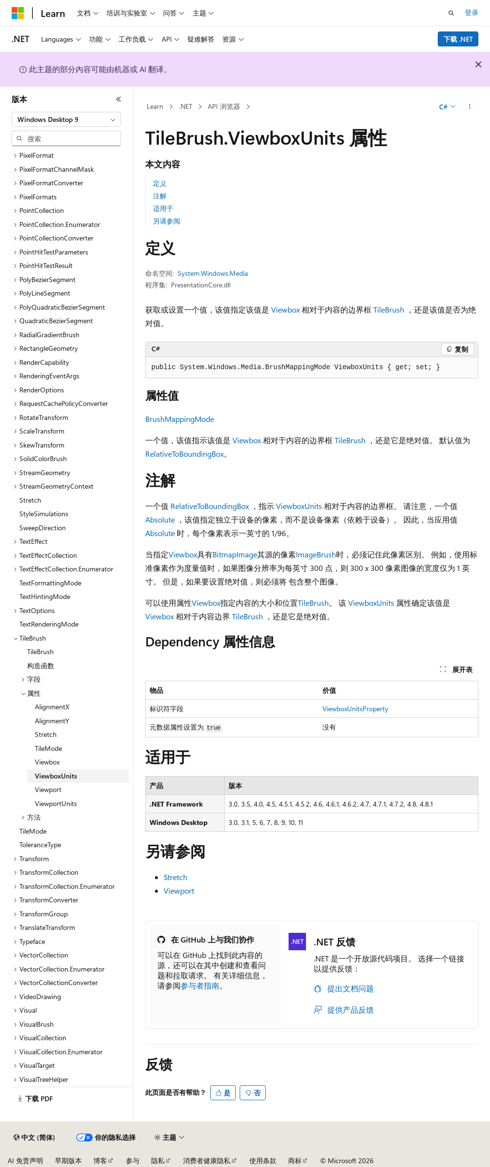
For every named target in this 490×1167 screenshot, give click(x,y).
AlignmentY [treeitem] (52, 720)
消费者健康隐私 (206, 1160)
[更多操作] (469, 107)
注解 (160, 195)
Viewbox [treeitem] (47, 761)
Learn (155, 106)
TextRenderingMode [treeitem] (48, 623)
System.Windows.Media (213, 273)
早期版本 (68, 1160)
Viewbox (285, 309)
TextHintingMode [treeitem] (44, 596)
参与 (132, 1160)
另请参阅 (166, 220)
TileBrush (388, 309)
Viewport (179, 890)
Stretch (175, 877)
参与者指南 (200, 985)
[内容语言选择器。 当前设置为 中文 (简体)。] (34, 1137)
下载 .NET (458, 39)
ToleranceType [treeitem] (40, 844)
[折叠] (118, 99)
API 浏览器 (224, 106)
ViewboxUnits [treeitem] (56, 775)
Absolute (160, 519)
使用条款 (262, 1160)
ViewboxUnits (299, 506)
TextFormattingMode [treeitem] (50, 582)
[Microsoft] (18, 13)
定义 (160, 183)
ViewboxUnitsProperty (355, 708)
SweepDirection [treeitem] (42, 527)
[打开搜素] (451, 13)
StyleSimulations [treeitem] (43, 513)
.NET (185, 106)
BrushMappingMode (179, 419)
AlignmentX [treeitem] (52, 706)
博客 (100, 1160)
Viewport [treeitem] (48, 789)
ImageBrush (316, 554)
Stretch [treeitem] (30, 500)
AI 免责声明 (25, 1160)
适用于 (163, 208)
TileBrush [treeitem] (40, 651)
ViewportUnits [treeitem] (56, 803)
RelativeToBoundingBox (184, 454)
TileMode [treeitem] (48, 748)
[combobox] (66, 119)
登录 (471, 12)
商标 (295, 1160)
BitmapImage (235, 554)
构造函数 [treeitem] (40, 665)
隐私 (158, 1160)
